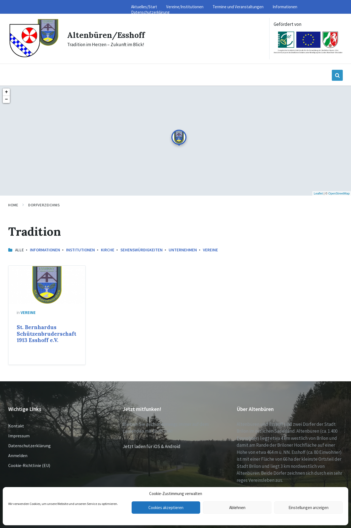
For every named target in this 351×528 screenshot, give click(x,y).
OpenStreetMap (339, 193)
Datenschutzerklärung (29, 445)
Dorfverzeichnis (44, 204)
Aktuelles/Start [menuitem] (144, 6)
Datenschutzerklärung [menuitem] (150, 12)
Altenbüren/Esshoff (107, 35)
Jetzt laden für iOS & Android (151, 446)
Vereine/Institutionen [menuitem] (184, 6)
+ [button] (6, 92)
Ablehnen (237, 507)
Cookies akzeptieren (165, 507)
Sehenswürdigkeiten (141, 249)
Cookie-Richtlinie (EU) (29, 465)
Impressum (19, 435)
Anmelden (17, 455)
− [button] (6, 99)
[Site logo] (33, 57)
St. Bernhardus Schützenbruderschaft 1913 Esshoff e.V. (46, 334)
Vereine (210, 249)
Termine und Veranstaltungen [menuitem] (238, 6)
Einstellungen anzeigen (308, 507)
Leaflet (318, 193)
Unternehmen (183, 249)
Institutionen (80, 249)
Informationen (45, 249)
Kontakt (16, 426)
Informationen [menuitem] (285, 6)
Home (13, 204)
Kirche (107, 249)
